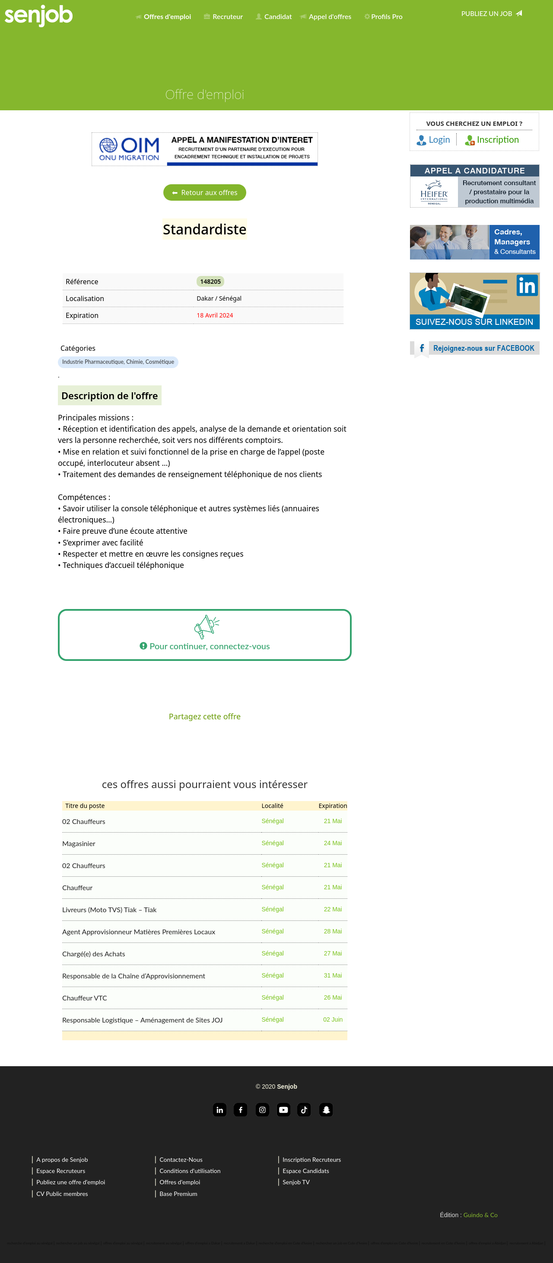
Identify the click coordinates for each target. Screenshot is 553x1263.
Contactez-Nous (181, 1159)
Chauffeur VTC (84, 998)
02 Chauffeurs (83, 821)
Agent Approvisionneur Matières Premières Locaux (138, 931)
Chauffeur (77, 887)
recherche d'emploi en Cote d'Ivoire (285, 1243)
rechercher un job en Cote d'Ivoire (341, 1243)
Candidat (274, 16)
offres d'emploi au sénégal (123, 1243)
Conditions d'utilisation (189, 1170)
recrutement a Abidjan (526, 1243)
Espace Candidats (306, 1170)
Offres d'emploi (179, 1182)
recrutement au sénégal (163, 1243)
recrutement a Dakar (239, 1243)
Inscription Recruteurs (312, 1159)
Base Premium (178, 1193)
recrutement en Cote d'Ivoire (443, 1243)
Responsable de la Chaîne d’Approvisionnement (133, 975)
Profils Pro (383, 16)
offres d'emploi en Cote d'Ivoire (394, 1243)
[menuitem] (166, 14)
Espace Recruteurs (60, 1170)
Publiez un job (491, 13)
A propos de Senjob (62, 1159)
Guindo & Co (481, 1214)
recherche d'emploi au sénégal (29, 1243)
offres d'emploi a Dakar (202, 1243)
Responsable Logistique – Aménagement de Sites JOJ (142, 1020)
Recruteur (223, 16)
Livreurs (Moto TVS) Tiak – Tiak (109, 909)
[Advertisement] (475, 441)
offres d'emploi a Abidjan (487, 1243)
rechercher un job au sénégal (77, 1243)
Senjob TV (296, 1182)
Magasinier (78, 843)
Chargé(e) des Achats (93, 953)
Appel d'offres (325, 16)
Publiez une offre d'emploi (70, 1182)
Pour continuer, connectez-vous (205, 635)
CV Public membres (62, 1193)
